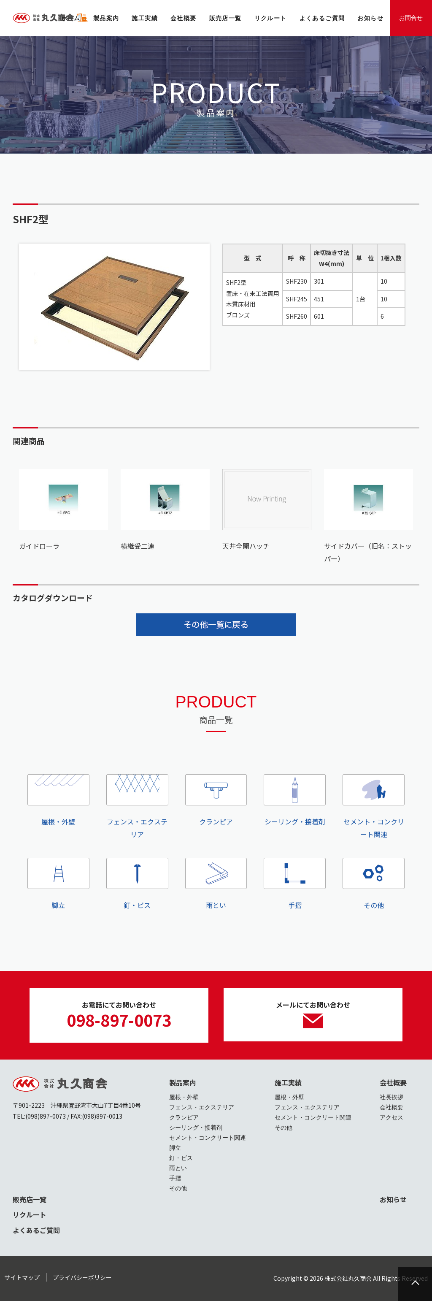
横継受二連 (137, 546)
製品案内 (182, 1082)
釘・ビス (137, 884)
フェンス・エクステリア (137, 806)
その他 (374, 884)
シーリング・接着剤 (295, 800)
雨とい (216, 884)
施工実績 (288, 1082)
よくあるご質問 (36, 1230)
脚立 (58, 884)
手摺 (295, 884)
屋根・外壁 (58, 800)
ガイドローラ (39, 546)
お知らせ (393, 1199)
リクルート (29, 1214)
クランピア (216, 800)
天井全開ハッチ (246, 546)
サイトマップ (22, 1277)
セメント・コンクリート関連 (374, 806)
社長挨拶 (391, 1097)
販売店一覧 (29, 1199)
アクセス (391, 1117)
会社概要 (393, 1082)
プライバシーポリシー (82, 1277)
